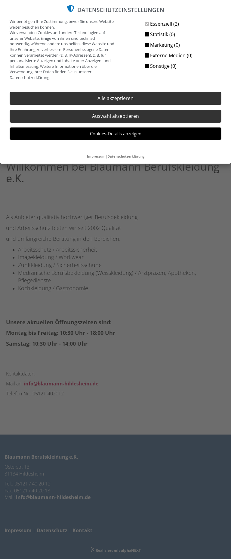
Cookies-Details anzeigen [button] (115, 133)
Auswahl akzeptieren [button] (115, 116)
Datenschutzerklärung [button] (125, 156)
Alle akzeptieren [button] (115, 98)
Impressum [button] (96, 156)
